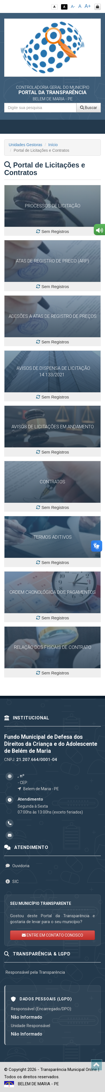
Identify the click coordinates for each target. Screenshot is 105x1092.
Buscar (88, 107)
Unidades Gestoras (25, 144)
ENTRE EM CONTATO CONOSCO (52, 935)
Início (53, 144)
